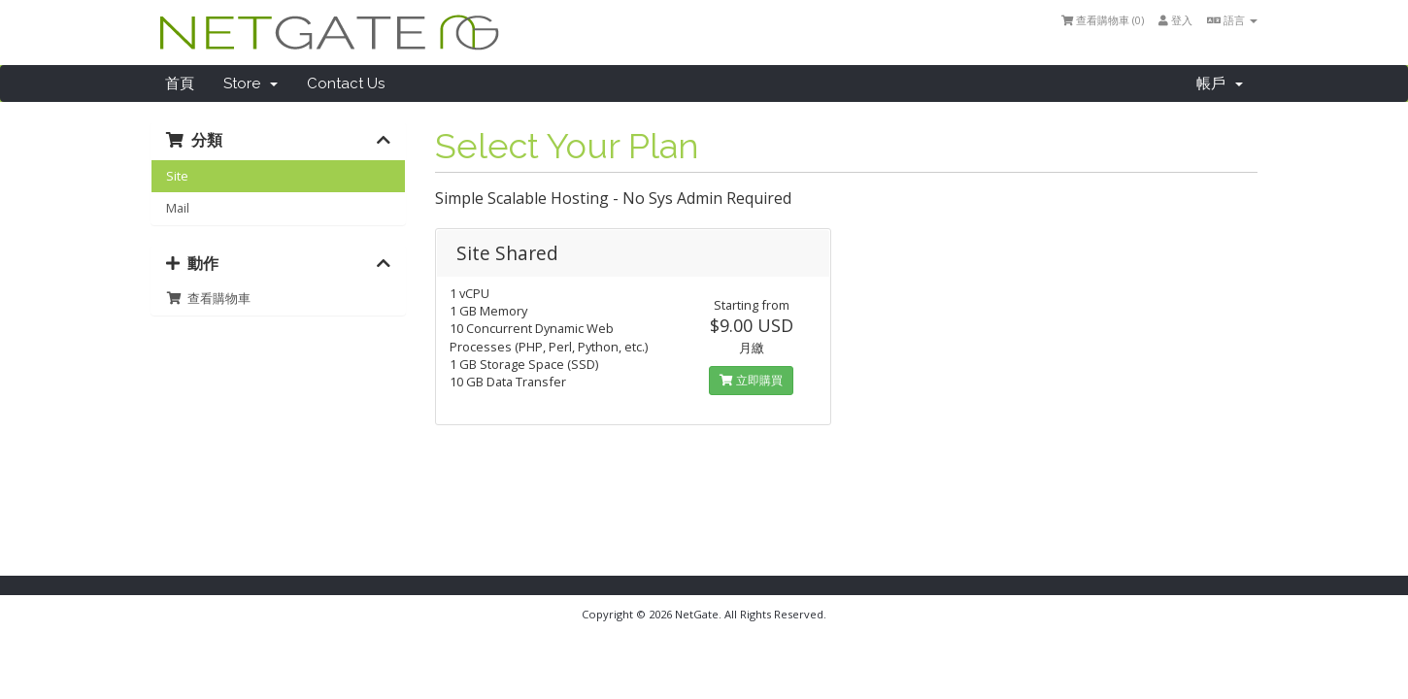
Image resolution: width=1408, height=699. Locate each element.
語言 (1232, 20)
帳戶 (1219, 83)
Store (250, 83)
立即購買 (751, 380)
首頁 (179, 83)
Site (177, 175)
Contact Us (346, 83)
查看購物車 (208, 298)
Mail (177, 207)
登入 (1175, 20)
